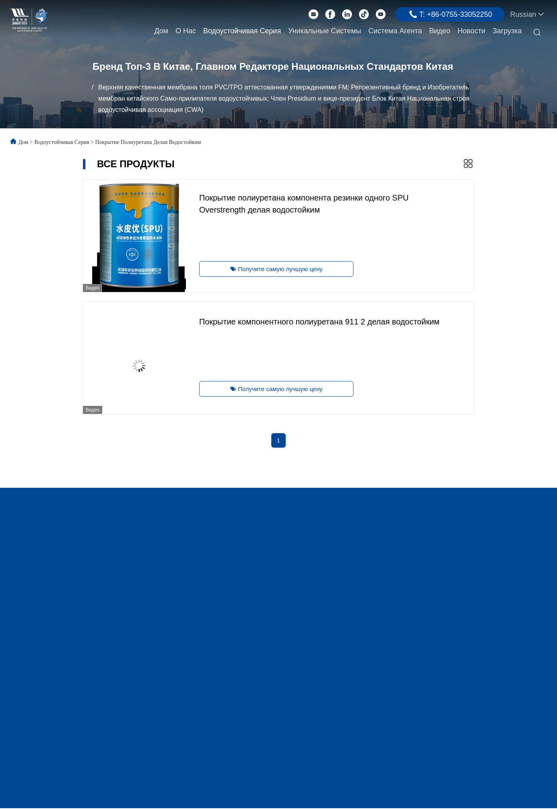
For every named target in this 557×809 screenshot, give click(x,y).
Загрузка (507, 31)
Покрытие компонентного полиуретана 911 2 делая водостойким (318, 320)
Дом (161, 31)
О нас (186, 31)
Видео (439, 31)
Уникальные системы (324, 31)
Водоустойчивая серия (242, 31)
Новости (472, 31)
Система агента (395, 31)
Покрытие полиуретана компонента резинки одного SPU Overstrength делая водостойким (302, 203)
